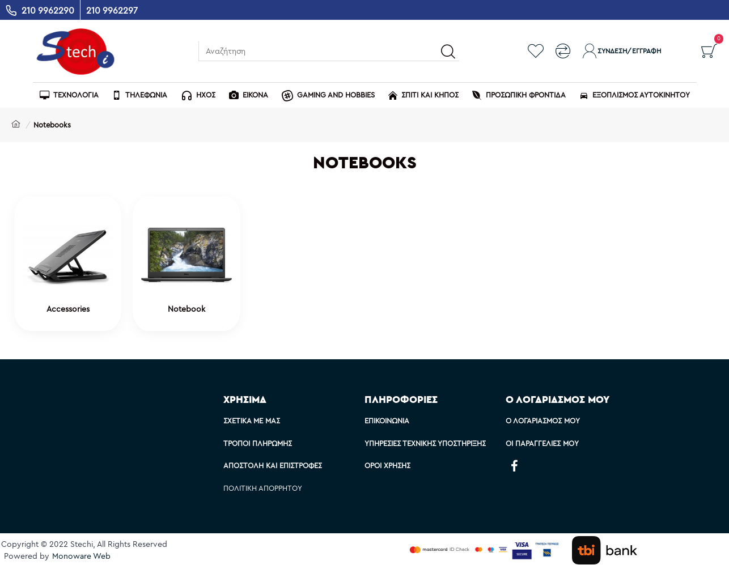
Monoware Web (81, 556)
